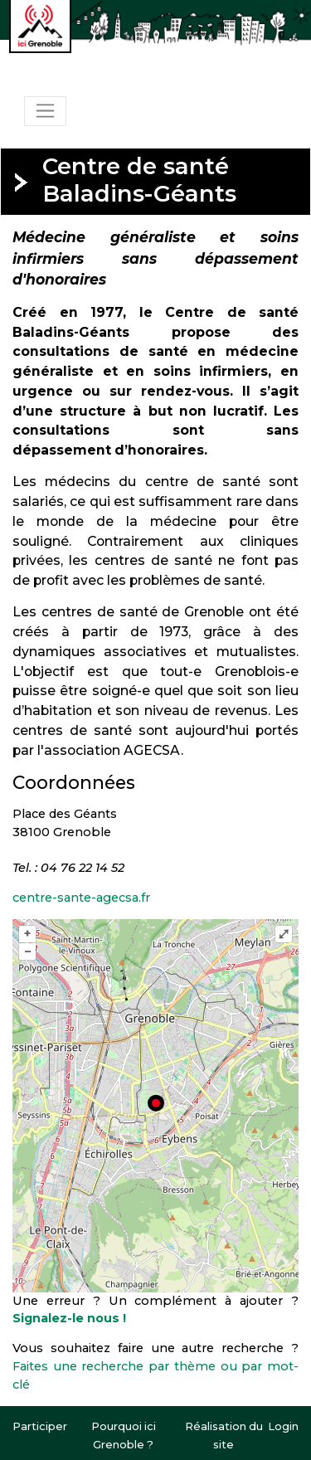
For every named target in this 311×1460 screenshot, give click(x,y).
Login (283, 1426)
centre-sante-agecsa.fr (81, 897)
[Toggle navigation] (45, 111)
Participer (39, 1426)
